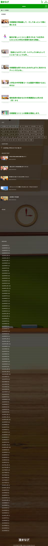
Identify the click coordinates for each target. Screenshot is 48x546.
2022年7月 (5, 351)
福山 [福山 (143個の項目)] (18, 137)
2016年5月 (5, 495)
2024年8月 (5, 293)
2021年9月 (5, 376)
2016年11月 (5, 487)
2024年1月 (5, 311)
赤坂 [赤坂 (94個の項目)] (44, 137)
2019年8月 (5, 424)
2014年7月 (5, 518)
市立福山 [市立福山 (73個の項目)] (20, 131)
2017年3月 (5, 480)
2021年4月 (5, 387)
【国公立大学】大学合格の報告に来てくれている (18, 166)
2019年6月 (5, 429)
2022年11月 (5, 341)
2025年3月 (5, 278)
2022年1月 (5, 366)
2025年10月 (5, 260)
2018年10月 (5, 447)
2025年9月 (5, 263)
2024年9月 (5, 291)
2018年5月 (5, 455)
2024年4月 (5, 303)
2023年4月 (5, 329)
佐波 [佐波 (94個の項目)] (15, 126)
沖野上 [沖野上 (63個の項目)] (30, 134)
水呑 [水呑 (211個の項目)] (24, 134)
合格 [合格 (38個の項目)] (3, 129)
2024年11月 (5, 288)
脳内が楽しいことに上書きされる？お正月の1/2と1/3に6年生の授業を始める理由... (26, 38)
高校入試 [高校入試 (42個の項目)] (19, 140)
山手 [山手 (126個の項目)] (14, 131)
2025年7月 (5, 268)
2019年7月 (5, 427)
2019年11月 (5, 417)
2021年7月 (5, 379)
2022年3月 (5, 361)
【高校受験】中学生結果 (14, 197)
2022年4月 (5, 359)
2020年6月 (5, 399)
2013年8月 (5, 525)
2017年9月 (5, 470)
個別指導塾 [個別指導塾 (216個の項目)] (33, 126)
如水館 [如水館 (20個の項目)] (3, 131)
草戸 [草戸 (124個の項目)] (34, 137)
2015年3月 (5, 510)
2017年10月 (5, 467)
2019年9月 (5, 422)
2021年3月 (5, 389)
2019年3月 (5, 437)
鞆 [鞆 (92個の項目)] (9, 140)
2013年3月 (5, 530)
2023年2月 (5, 334)
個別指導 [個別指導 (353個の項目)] (26, 126)
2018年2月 (5, 460)
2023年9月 (5, 318)
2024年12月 (5, 286)
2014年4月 (5, 520)
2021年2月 (5, 392)
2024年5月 (5, 301)
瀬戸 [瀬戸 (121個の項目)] (3, 137)
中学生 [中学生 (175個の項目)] (10, 126)
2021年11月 (5, 371)
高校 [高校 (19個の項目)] (14, 140)
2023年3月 (5, 331)
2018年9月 (5, 450)
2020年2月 (5, 409)
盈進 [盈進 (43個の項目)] (13, 137)
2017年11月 (5, 465)
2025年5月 (5, 273)
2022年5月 (5, 356)
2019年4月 (5, 434)
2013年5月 (5, 528)
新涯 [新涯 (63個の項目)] (41, 131)
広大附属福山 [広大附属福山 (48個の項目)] (34, 131)
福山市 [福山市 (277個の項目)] (23, 137)
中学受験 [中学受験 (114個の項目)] (4, 126)
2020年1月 (5, 412)
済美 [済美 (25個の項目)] (41, 134)
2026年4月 (5, 245)
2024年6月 (5, 298)
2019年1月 (5, 442)
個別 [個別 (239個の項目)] (20, 126)
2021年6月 (5, 382)
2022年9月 (5, 346)
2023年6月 (5, 323)
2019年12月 (5, 414)
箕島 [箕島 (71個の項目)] (29, 137)
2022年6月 (5, 354)
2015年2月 (5, 513)
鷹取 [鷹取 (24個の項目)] (31, 140)
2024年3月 (5, 306)
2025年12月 (5, 255)
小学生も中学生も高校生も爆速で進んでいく (17, 156)
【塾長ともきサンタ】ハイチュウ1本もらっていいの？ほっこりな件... (27, 53)
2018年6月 (5, 452)
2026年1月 (5, 253)
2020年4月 (5, 404)
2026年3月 (5, 248)
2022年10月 (5, 344)
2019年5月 (5, 432)
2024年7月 (5, 296)
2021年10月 (5, 374)
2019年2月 (5, 440)
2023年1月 (5, 336)
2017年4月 (5, 477)
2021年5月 (5, 384)
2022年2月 (5, 364)
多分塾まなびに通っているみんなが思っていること (19, 176)
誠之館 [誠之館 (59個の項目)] (39, 137)
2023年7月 (5, 321)
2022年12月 (5, 339)
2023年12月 (5, 313)
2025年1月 (5, 283)
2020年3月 (5, 407)
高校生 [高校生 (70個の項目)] (26, 140)
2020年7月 (5, 397)
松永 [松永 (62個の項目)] (19, 134)
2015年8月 (5, 505)
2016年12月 (5, 485)
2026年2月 (5, 250)
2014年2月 (5, 523)
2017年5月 (5, 475)
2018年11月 (5, 445)
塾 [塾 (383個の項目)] (28, 129)
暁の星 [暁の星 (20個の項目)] (9, 134)
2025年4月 (5, 276)
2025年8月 (5, 265)
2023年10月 (5, 316)
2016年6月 (5, 493)
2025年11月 (5, 258)
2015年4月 (5, 508)
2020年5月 (5, 402)
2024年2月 (5, 308)
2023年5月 (5, 326)
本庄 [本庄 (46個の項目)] (14, 134)
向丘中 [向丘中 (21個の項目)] (13, 129)
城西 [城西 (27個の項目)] (24, 129)
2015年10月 (5, 500)
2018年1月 (5, 462)
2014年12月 (5, 515)
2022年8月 (5, 349)
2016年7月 (5, 490)
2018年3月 (5, 457)
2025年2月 (5, 281)
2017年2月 (5, 482)
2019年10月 (5, 419)
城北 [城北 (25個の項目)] (19, 129)
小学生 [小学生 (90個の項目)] (9, 131)
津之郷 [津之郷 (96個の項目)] (36, 134)
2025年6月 (5, 270)
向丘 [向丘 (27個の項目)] (8, 129)
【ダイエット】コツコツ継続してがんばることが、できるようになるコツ (23, 187)
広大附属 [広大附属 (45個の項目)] (27, 131)
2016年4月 (5, 498)
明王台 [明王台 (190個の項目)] (3, 134)
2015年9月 (5, 503)
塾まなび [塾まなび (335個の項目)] (33, 129)
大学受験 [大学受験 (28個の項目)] (40, 129)
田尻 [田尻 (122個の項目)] (8, 137)
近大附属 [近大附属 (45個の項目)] (4, 140)
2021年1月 (5, 394)
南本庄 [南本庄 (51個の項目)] (40, 126)
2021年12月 (5, 369)
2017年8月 (5, 472)
